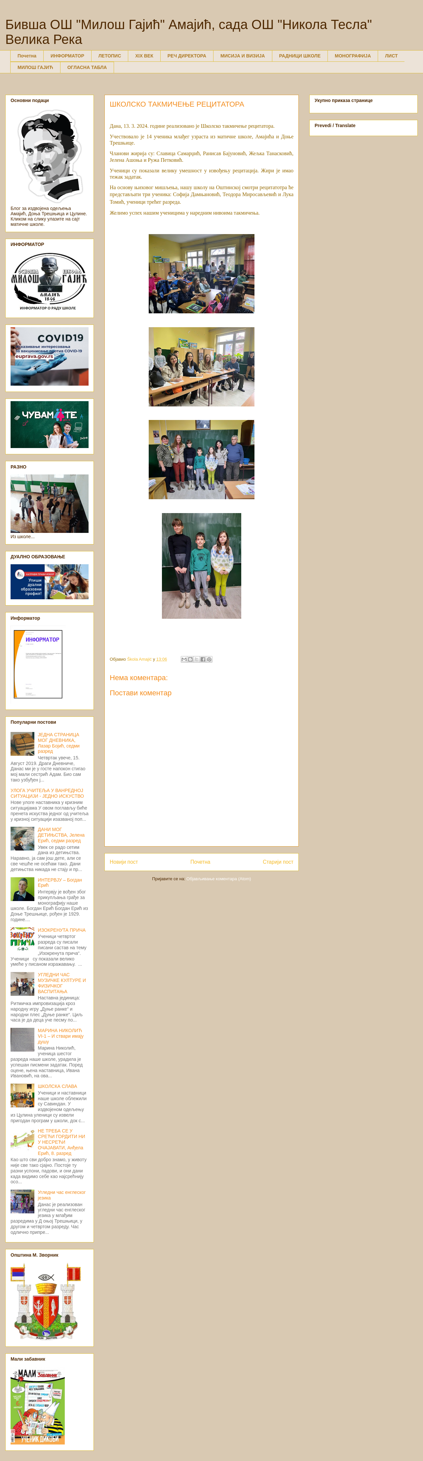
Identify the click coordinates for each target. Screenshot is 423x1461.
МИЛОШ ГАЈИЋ (35, 67)
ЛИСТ (391, 55)
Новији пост (124, 862)
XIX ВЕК (144, 55)
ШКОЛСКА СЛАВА (57, 1086)
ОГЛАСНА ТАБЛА (87, 67)
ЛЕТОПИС (109, 55)
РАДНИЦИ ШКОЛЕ (300, 55)
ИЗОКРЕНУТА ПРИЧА (62, 930)
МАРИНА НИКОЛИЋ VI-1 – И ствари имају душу (61, 1036)
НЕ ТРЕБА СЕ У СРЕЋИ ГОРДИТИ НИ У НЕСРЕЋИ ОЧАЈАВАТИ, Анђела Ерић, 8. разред (61, 1142)
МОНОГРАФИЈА (353, 55)
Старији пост (278, 862)
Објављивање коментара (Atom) (218, 878)
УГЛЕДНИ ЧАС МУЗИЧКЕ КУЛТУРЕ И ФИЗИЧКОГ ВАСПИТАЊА (62, 983)
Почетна (27, 55)
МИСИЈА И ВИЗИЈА (242, 55)
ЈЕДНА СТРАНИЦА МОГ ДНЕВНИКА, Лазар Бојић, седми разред (59, 743)
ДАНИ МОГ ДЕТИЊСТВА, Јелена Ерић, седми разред (61, 835)
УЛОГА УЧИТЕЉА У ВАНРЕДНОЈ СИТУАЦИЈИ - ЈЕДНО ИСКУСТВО (47, 793)
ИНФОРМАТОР (67, 55)
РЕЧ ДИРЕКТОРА (187, 55)
